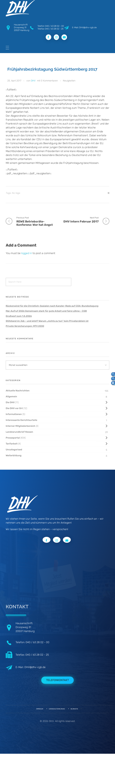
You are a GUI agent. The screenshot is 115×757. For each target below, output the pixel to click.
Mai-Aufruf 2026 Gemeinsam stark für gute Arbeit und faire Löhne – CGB (46, 311)
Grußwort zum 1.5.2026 (19, 316)
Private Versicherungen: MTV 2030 (25, 326)
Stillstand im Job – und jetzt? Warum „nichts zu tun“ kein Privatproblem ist (47, 321)
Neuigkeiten (69, 80)
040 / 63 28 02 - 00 (54, 26)
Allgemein (11, 396)
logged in (27, 253)
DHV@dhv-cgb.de (35, 667)
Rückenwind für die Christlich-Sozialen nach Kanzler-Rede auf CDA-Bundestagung (52, 306)
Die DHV (10, 402)
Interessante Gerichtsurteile (21, 420)
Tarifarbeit (12, 443)
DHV (33, 80)
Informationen (14, 414)
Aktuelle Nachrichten (17, 390)
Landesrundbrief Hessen (19, 432)
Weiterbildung (13, 455)
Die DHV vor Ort (14, 408)
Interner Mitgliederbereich (20, 426)
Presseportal (13, 437)
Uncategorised (14, 449)
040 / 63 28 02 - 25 (54, 29)
